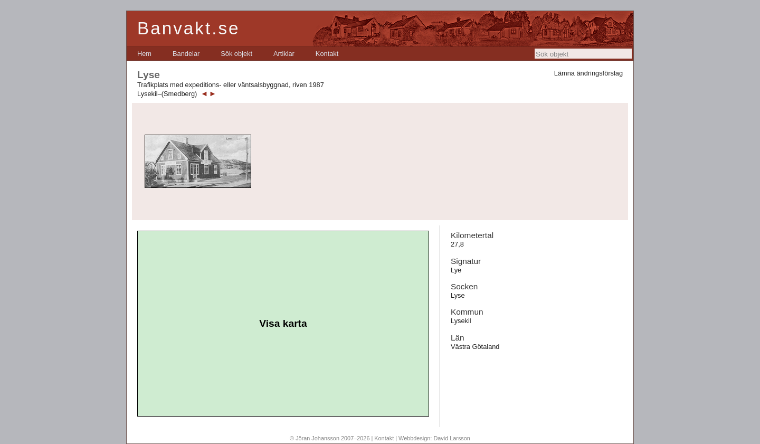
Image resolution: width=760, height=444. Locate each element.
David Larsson (451, 438)
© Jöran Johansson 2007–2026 (329, 438)
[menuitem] (144, 53)
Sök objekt (236, 54)
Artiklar (283, 54)
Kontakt (327, 54)
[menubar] (238, 53)
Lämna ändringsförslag (588, 73)
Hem (144, 54)
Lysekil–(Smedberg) (167, 94)
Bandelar (186, 54)
